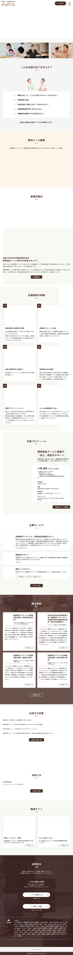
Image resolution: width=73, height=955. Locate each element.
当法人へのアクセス (36, 949)
